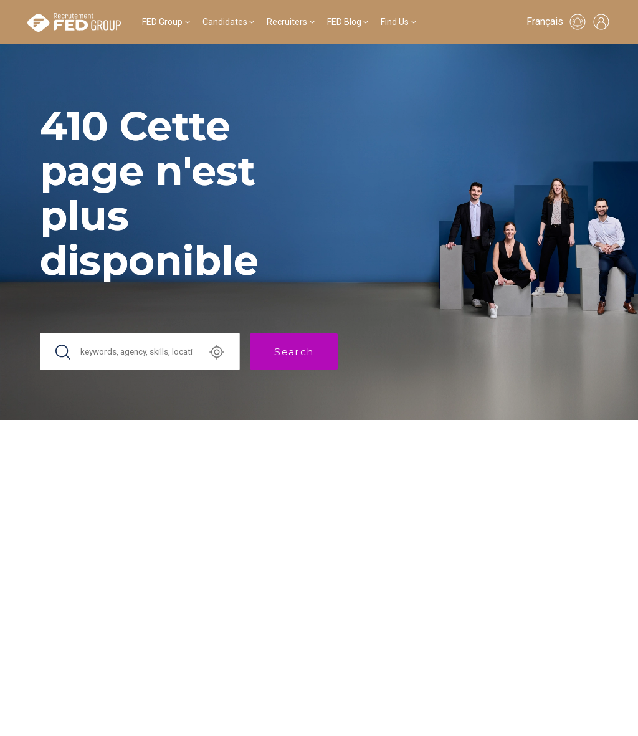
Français (544, 21)
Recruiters (287, 22)
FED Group (162, 22)
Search (293, 352)
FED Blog (344, 22)
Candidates (224, 22)
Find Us (395, 22)
